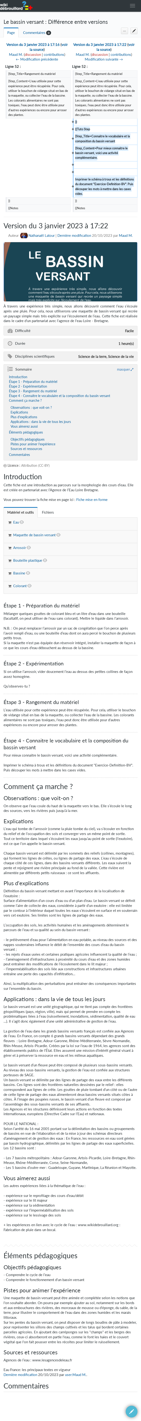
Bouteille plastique (27, 560)
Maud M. (126, 235)
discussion (33, 55)
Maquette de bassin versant (34, 535)
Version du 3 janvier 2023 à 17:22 (99, 45)
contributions (54, 55)
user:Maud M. (75, 1375)
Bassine (19, 573)
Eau (16, 522)
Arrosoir (19, 548)
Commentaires (34, 33)
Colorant (20, 586)
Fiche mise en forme (92, 500)
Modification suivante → (104, 59)
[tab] (21, 512)
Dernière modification (74, 235)
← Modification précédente (37, 59)
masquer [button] (123, 369)
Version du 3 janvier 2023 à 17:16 (33, 45)
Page (11, 33)
